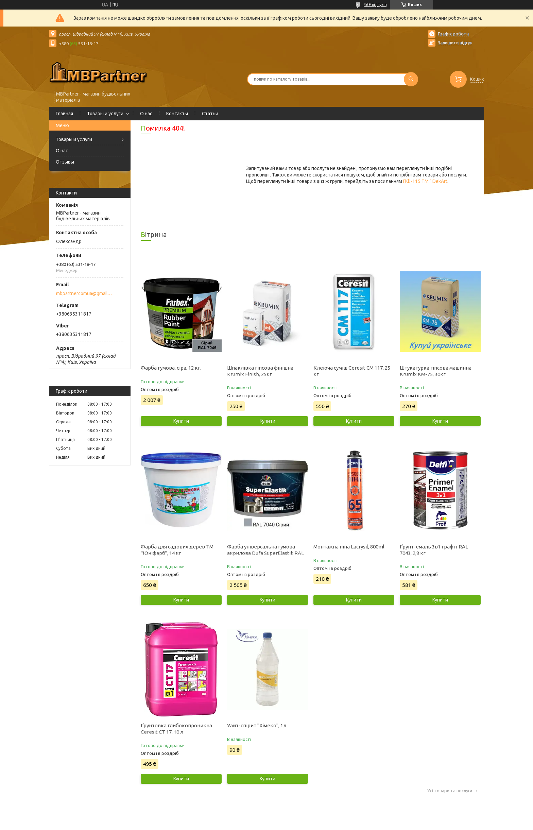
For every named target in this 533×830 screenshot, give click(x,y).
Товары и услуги (105, 113)
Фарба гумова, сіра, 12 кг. (171, 368)
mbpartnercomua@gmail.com (86, 293)
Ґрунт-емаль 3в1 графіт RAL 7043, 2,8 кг (434, 550)
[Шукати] (411, 79)
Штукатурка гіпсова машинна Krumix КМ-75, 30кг (435, 371)
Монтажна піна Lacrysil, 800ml (348, 546)
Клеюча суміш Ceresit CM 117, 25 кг (351, 371)
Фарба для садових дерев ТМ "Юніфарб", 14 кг (177, 550)
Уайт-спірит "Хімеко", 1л (256, 725)
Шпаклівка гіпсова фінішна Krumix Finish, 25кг (260, 371)
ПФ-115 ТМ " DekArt (425, 181)
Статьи (210, 113)
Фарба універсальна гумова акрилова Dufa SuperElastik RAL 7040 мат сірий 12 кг (265, 553)
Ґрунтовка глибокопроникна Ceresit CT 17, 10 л (176, 729)
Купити (181, 421)
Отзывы (65, 162)
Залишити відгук (455, 42)
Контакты (177, 113)
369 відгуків (375, 4)
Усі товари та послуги (449, 791)
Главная (64, 113)
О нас (146, 113)
